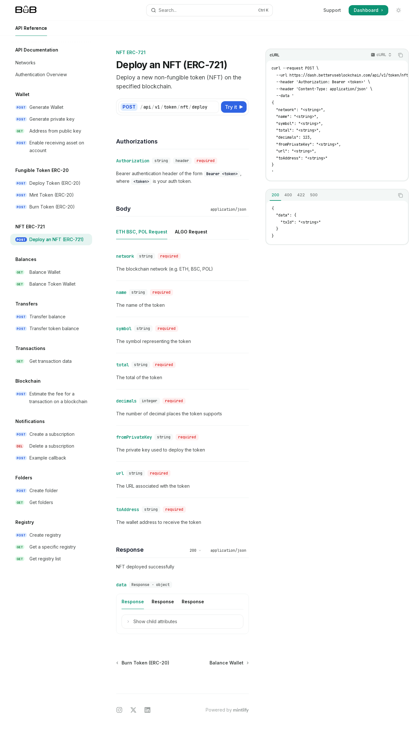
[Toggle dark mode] (398, 10)
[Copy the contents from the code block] (400, 55)
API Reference (31, 30)
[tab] (275, 195)
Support (332, 10)
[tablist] (330, 195)
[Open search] (209, 10)
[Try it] (234, 107)
